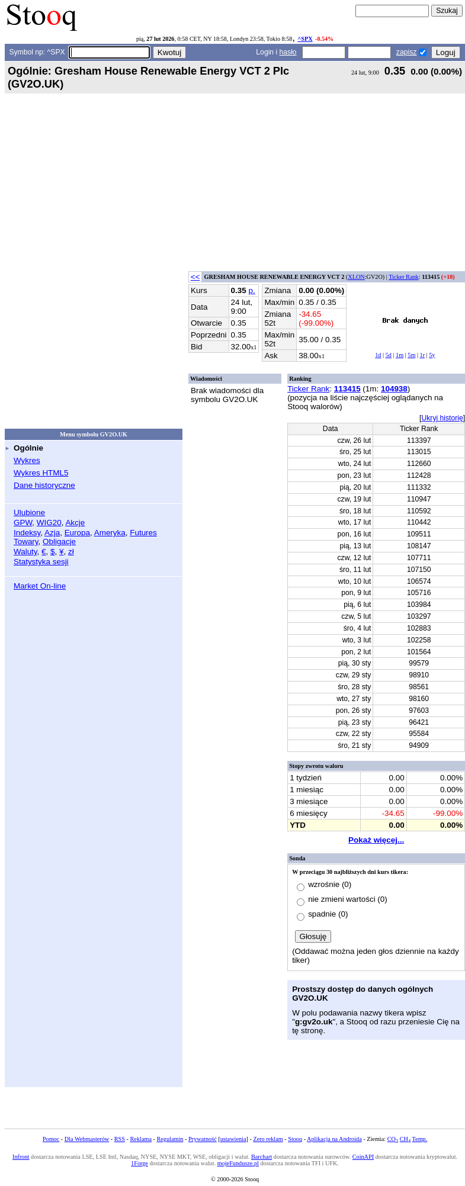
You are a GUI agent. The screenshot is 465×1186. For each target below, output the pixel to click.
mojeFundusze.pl (238, 1163)
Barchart (261, 1156)
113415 (347, 388)
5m (411, 355)
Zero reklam (268, 1139)
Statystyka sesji (41, 561)
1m (399, 355)
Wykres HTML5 (41, 472)
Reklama (141, 1139)
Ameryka (110, 532)
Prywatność (202, 1139)
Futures (143, 532)
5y (432, 355)
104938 (394, 388)
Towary (26, 541)
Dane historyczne (44, 485)
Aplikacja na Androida (334, 1139)
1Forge (139, 1163)
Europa (77, 532)
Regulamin (169, 1139)
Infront (20, 1156)
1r (422, 355)
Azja (52, 532)
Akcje (75, 522)
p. (251, 290)
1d (378, 355)
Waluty (25, 551)
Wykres (27, 460)
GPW (23, 522)
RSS (119, 1139)
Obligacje (59, 541)
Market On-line (40, 585)
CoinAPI (363, 1156)
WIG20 (49, 522)
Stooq (295, 1139)
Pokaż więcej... (376, 839)
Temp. (420, 1139)
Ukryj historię (442, 418)
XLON (356, 277)
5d (389, 355)
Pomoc (51, 1139)
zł (71, 551)
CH (405, 1139)
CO (392, 1139)
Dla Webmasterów (87, 1139)
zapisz (406, 52)
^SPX (304, 39)
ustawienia (233, 1139)
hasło (288, 52)
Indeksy (27, 532)
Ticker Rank (404, 277)
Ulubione (29, 512)
